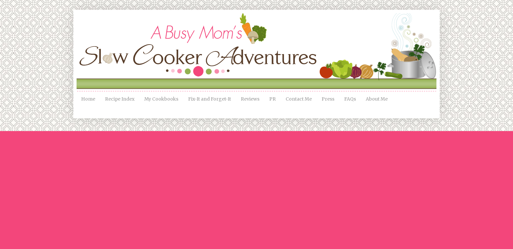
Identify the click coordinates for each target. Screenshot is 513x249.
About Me (377, 99)
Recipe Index (119, 99)
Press (328, 99)
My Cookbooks (161, 99)
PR (272, 99)
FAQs (350, 99)
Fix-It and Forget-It (209, 99)
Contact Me (299, 99)
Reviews (250, 99)
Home (88, 99)
